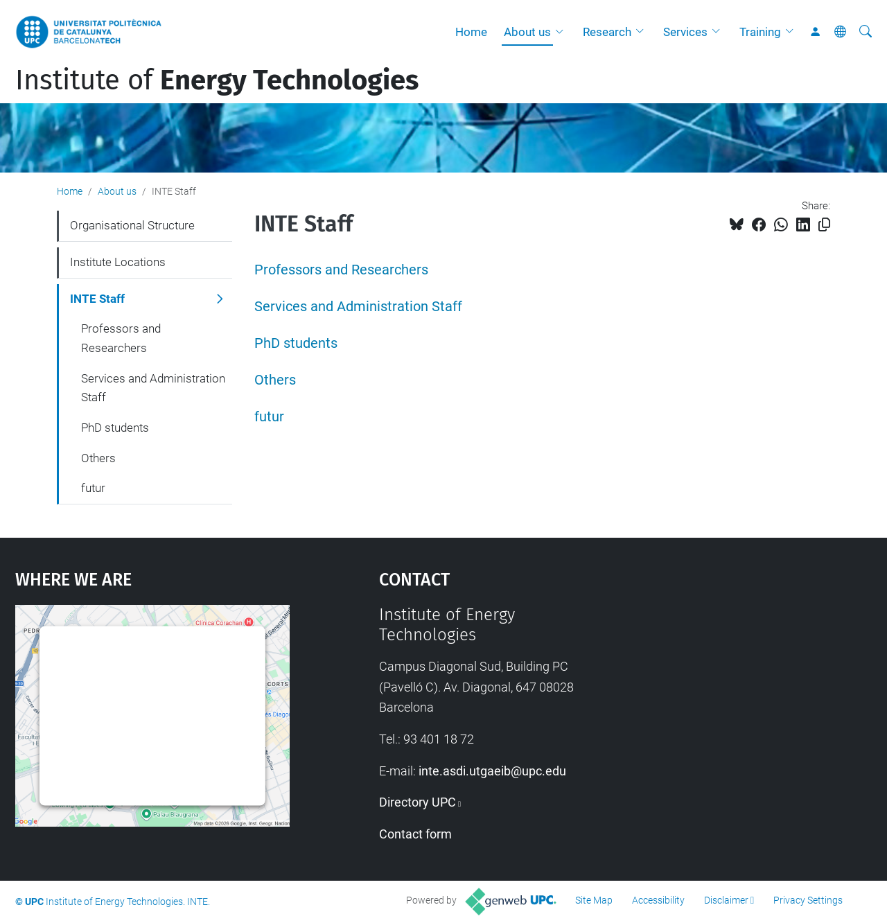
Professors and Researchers (341, 270)
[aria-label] (865, 31)
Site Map (594, 900)
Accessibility (658, 900)
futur (269, 417)
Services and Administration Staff (358, 307)
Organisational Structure (132, 225)
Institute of (217, 80)
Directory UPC (417, 802)
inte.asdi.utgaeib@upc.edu (492, 771)
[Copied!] (824, 225)
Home (471, 32)
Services (685, 32)
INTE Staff (97, 299)
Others (275, 380)
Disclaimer (726, 900)
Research (607, 32)
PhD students (295, 343)
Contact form (415, 834)
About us (527, 32)
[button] (562, 31)
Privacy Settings (808, 900)
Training (760, 32)
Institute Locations (118, 262)
